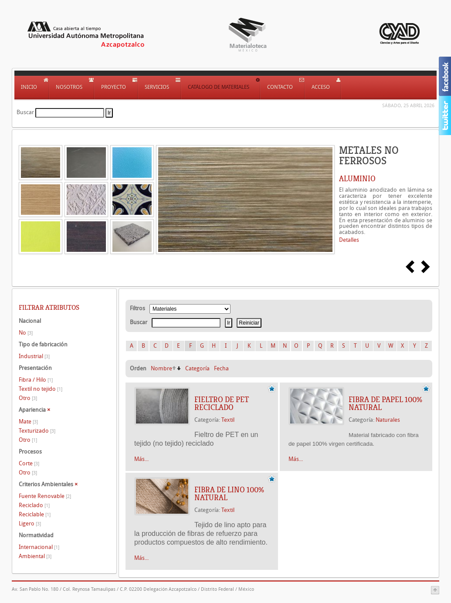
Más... (141, 459)
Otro (28, 398)
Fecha (221, 368)
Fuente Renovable (45, 496)
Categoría (197, 368)
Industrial (34, 356)
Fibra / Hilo (36, 379)
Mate (28, 421)
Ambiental (35, 556)
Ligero (30, 523)
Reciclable (35, 514)
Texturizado (37, 430)
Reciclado (34, 505)
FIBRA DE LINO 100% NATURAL (229, 493)
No (26, 332)
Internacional (39, 547)
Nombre (161, 368)
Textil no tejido (40, 389)
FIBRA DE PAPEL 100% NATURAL (385, 403)
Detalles (349, 240)
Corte (29, 463)
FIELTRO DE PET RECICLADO (221, 403)
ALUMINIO (357, 178)
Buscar (25, 112)
